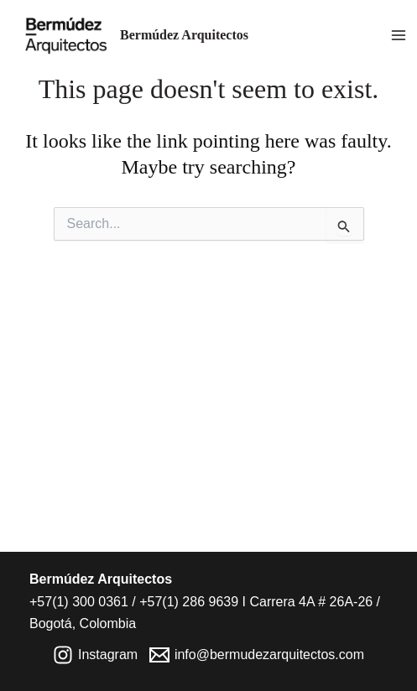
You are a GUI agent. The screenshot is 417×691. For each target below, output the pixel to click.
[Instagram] (95, 655)
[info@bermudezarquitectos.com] (257, 655)
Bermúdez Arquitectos (184, 35)
